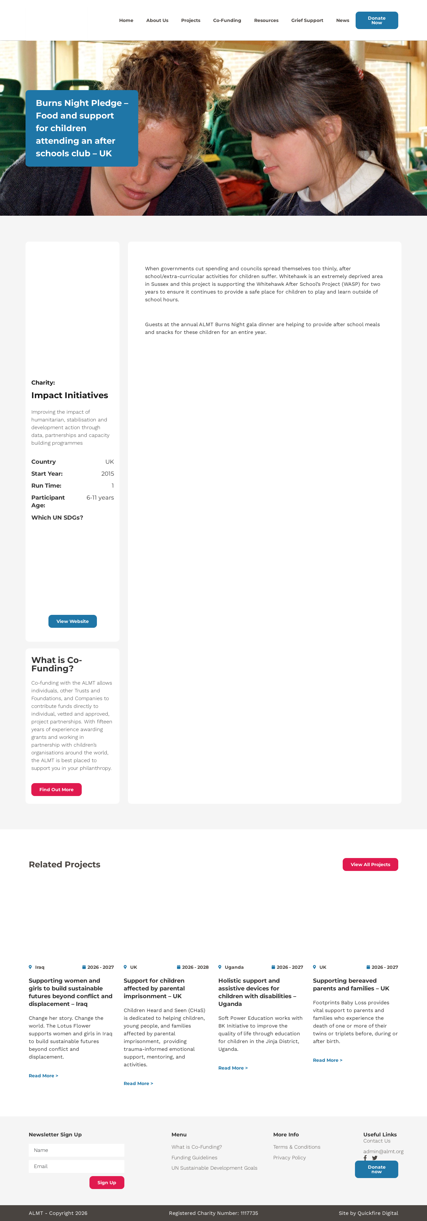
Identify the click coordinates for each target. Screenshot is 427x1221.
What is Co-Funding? (197, 1147)
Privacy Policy (289, 1157)
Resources (266, 20)
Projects (190, 20)
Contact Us (377, 1141)
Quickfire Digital (378, 1213)
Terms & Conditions (296, 1147)
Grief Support (307, 20)
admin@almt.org (380, 1151)
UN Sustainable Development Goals (214, 1168)
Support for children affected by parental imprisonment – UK (154, 988)
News (342, 20)
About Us (157, 20)
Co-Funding (227, 20)
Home (126, 20)
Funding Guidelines (194, 1157)
